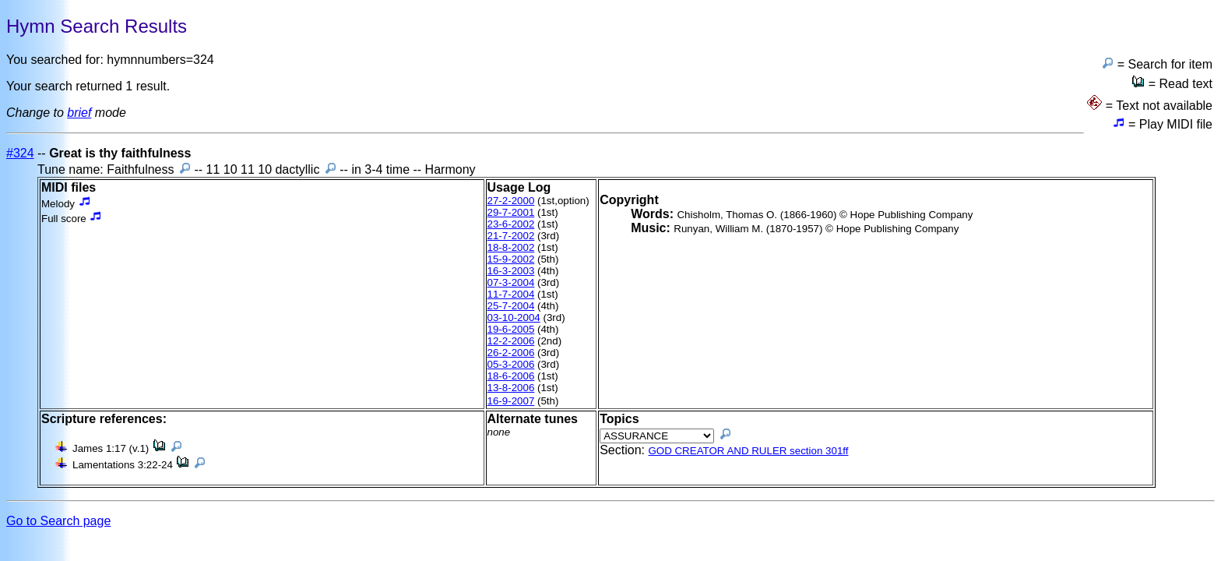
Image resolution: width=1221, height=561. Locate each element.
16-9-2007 (511, 401)
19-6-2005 (511, 329)
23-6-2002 (511, 224)
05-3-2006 (511, 364)
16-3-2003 (511, 271)
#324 (20, 153)
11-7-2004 (511, 294)
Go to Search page (58, 520)
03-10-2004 (513, 317)
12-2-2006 (511, 341)
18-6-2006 (511, 376)
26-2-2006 (511, 352)
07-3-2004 (511, 282)
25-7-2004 (511, 306)
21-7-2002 (511, 236)
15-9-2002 (511, 259)
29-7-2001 (511, 212)
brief (79, 112)
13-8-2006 (511, 387)
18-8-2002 (511, 247)
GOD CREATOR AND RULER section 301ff (748, 451)
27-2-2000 (511, 200)
